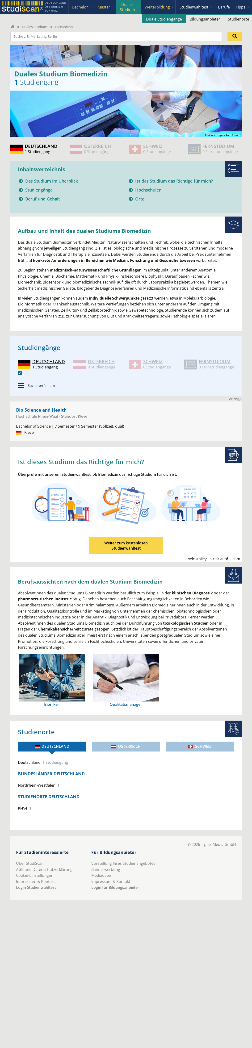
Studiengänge (39, 190)
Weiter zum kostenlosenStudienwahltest (126, 545)
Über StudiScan (30, 863)
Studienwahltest (194, 7)
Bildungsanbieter (205, 19)
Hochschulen (148, 190)
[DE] (20, 373)
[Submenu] (91, 7)
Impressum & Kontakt (35, 881)
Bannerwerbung (105, 869)
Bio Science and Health (41, 410)
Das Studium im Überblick (51, 181)
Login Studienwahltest (36, 887)
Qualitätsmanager (126, 704)
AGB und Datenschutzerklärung (44, 869)
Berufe (224, 7)
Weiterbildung (157, 7)
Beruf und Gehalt (42, 199)
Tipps (240, 7)
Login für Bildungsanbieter (115, 887)
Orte (139, 199)
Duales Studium (127, 7)
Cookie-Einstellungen (34, 875)
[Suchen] (234, 36)
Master (104, 7)
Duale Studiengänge (164, 19)
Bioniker (51, 704)
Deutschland (52, 746)
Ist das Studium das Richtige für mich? (174, 181)
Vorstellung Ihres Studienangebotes (123, 863)
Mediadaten (102, 875)
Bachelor (80, 7)
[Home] (12, 26)
